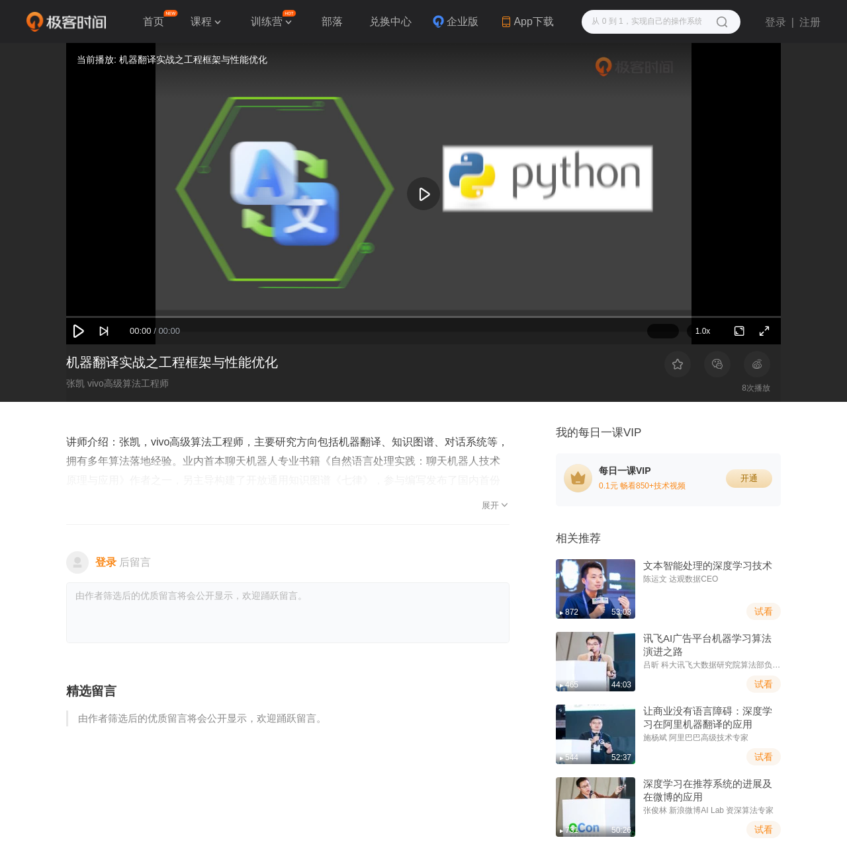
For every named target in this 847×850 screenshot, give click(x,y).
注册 (810, 22)
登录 (775, 22)
